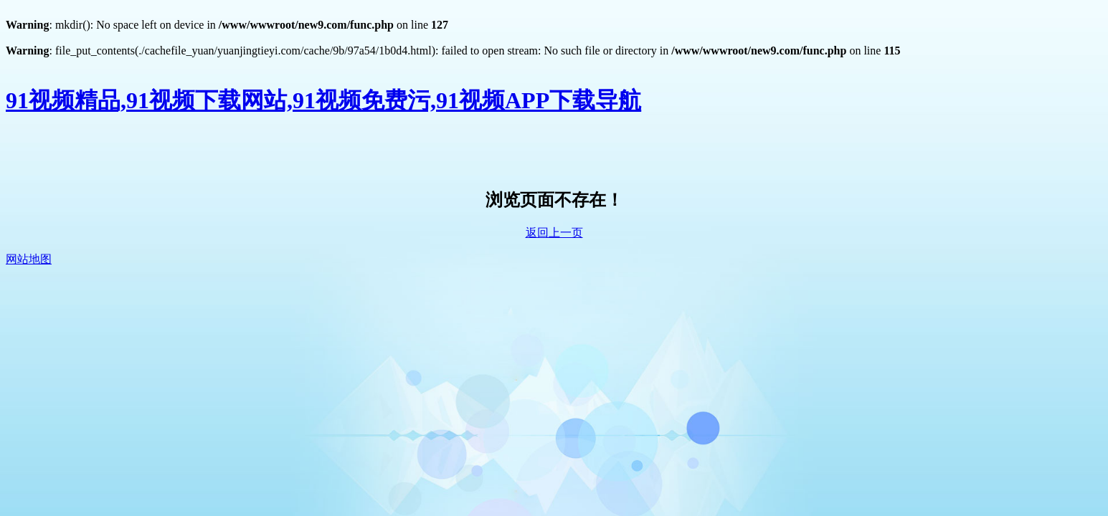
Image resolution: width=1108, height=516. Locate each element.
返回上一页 (554, 232)
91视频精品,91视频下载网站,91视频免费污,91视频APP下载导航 (323, 100)
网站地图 (29, 259)
